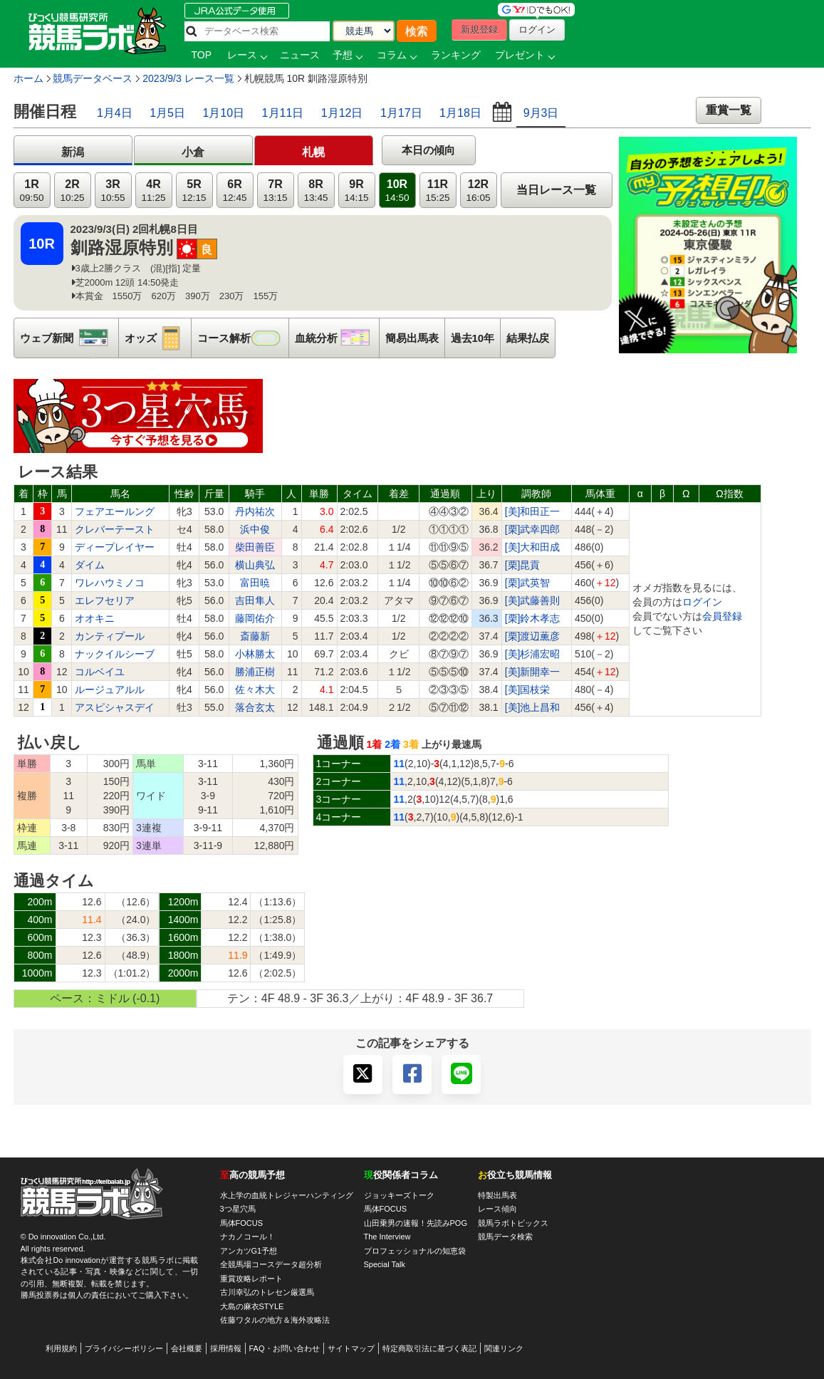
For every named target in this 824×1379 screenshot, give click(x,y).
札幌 (313, 152)
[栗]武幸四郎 (532, 529)
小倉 (193, 152)
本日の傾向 (428, 150)
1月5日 (167, 113)
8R (315, 190)
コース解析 (242, 338)
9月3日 (541, 113)
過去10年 (473, 338)
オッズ (158, 338)
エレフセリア (105, 600)
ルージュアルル (110, 689)
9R (356, 190)
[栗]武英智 (528, 582)
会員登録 (722, 616)
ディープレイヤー (115, 547)
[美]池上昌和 (532, 707)
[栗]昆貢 (523, 565)
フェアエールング (115, 511)
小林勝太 (255, 654)
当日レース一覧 (556, 190)
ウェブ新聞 (69, 338)
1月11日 (283, 113)
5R (194, 190)
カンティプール (110, 636)
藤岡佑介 (255, 618)
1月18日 (460, 113)
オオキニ (95, 618)
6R (234, 190)
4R (153, 190)
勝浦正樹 (255, 671)
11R (437, 190)
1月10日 (223, 113)
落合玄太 (255, 707)
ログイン (702, 602)
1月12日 (342, 113)
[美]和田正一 (532, 511)
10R (397, 190)
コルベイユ (100, 671)
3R (112, 190)
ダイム (90, 565)
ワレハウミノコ (110, 582)
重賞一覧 (728, 110)
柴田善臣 (255, 547)
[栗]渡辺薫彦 (532, 636)
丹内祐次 (255, 511)
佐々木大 (255, 689)
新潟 (72, 152)
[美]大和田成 (532, 547)
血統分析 (337, 338)
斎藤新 (255, 636)
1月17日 (401, 113)
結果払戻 (527, 338)
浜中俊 (255, 529)
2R (72, 190)
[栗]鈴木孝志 (532, 618)
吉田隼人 (255, 600)
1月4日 (114, 113)
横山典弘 (255, 565)
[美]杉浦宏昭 (532, 654)
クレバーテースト (115, 529)
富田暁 (255, 582)
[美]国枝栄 (528, 689)
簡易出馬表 (412, 338)
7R (275, 190)
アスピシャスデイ (115, 707)
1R (31, 190)
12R (478, 190)
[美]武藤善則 (532, 600)
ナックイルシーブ (115, 654)
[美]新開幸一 (532, 671)
